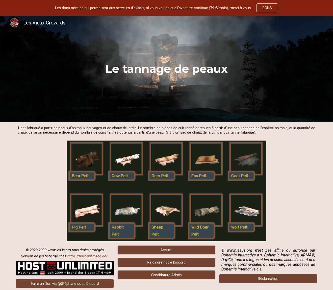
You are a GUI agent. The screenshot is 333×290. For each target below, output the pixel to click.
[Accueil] (166, 250)
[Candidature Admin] (166, 275)
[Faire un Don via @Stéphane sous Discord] (64, 283)
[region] (166, 8)
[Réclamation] (268, 278)
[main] (166, 69)
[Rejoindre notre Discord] (166, 262)
